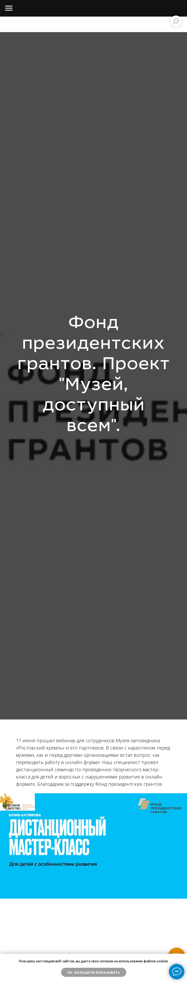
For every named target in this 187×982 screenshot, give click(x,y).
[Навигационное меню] (8, 8)
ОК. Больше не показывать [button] (93, 972)
